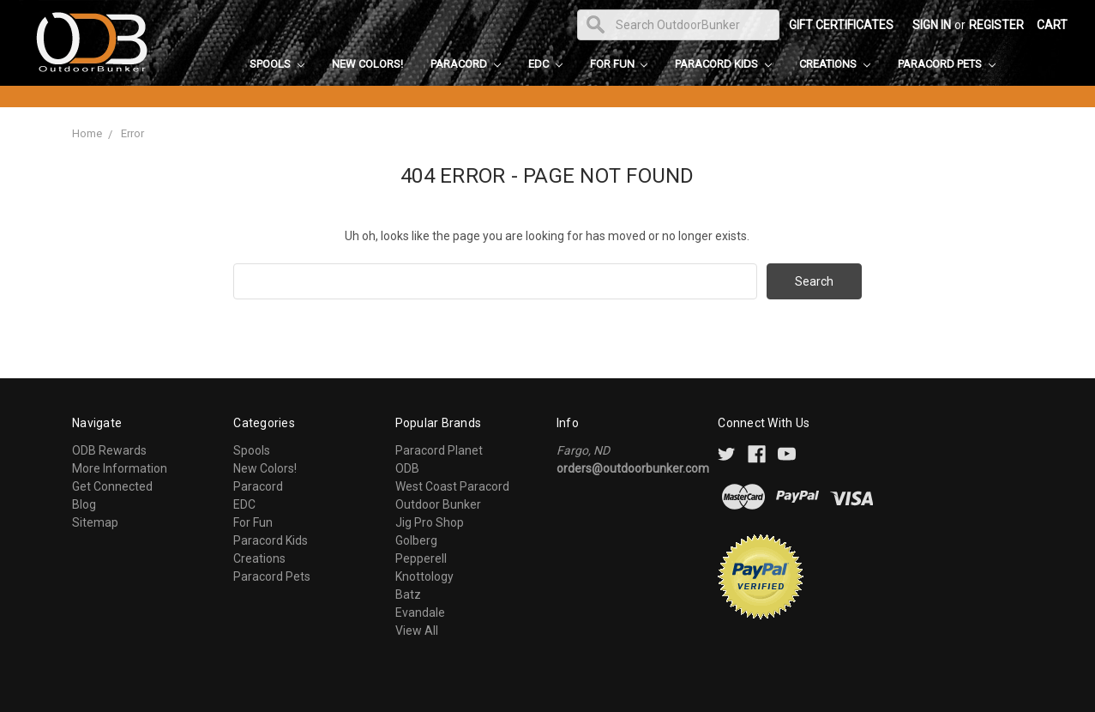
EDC (545, 63)
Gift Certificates (841, 25)
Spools (277, 63)
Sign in (931, 25)
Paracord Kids (723, 63)
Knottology (424, 576)
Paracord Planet (439, 450)
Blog (84, 504)
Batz (408, 594)
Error (132, 133)
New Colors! (367, 63)
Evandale (420, 612)
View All (416, 630)
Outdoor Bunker (438, 504)
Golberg (416, 540)
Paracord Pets (947, 63)
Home (87, 133)
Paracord (465, 63)
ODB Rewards (109, 450)
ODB (407, 468)
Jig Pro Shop (429, 522)
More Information (119, 468)
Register (996, 25)
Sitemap (95, 522)
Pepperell (421, 558)
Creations (834, 63)
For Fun (619, 63)
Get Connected (112, 486)
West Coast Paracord (452, 486)
